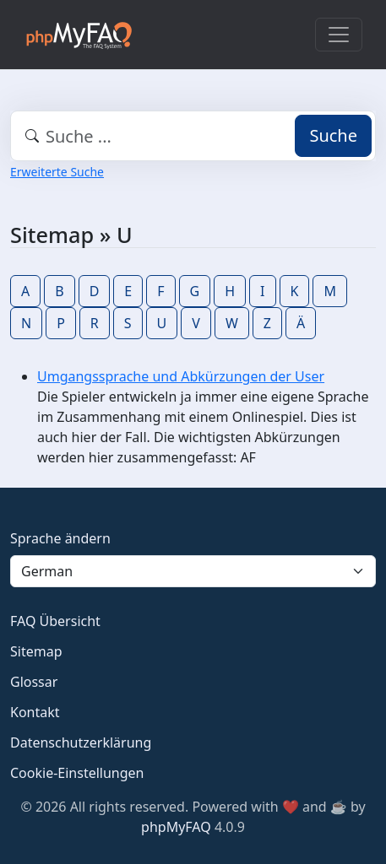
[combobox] (193, 136)
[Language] (193, 571)
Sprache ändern (60, 538)
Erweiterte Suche (57, 172)
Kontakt (35, 712)
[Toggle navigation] (338, 34)
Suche (333, 135)
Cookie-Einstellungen (77, 773)
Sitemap (36, 651)
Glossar (33, 681)
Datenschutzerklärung (80, 742)
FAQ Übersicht (55, 621)
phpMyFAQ (176, 827)
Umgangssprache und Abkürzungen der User (180, 376)
